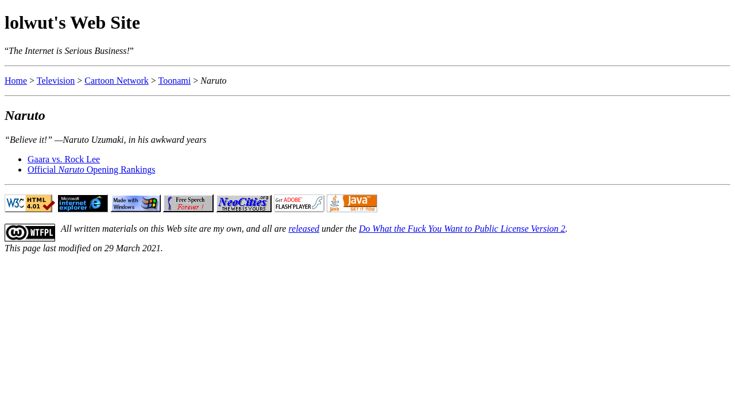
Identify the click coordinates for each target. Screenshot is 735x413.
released (303, 228)
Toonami (174, 80)
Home (16, 80)
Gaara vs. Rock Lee (64, 159)
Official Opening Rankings (91, 169)
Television (56, 80)
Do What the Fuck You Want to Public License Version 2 (462, 228)
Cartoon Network (116, 80)
